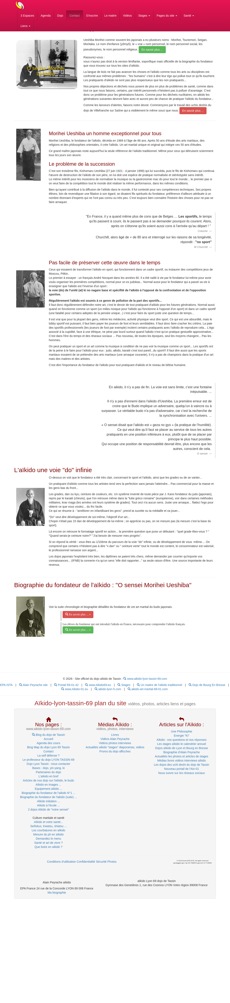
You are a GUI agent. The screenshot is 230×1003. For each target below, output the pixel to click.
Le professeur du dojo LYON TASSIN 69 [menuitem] (48, 759)
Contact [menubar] (74, 15)
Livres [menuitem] (115, 734)
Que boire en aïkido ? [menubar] (48, 847)
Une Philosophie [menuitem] (181, 731)
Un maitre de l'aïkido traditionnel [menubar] (159, 685)
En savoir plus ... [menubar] (152, 49)
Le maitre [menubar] (110, 15)
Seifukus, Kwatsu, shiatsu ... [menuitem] (48, 826)
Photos (112, 861)
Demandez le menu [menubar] (48, 838)
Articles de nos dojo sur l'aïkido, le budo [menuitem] (48, 780)
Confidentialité (86, 861)
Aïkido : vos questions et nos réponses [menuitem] (182, 739)
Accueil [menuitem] (48, 739)
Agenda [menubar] (46, 15)
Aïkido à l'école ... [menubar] (48, 805)
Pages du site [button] (167, 15)
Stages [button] (144, 15)
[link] (28, 155)
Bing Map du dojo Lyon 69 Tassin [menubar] (48, 747)
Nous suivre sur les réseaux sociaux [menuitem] (181, 773)
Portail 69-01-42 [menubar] (66, 685)
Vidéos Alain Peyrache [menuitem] (115, 739)
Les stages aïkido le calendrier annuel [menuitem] (181, 744)
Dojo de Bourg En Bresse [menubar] (207, 685)
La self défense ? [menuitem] (48, 755)
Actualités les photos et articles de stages (181, 756)
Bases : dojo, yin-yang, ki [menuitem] (48, 768)
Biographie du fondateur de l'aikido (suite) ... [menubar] (48, 797)
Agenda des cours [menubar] (48, 743)
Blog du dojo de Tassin (48, 734)
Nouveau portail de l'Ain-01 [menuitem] (181, 768)
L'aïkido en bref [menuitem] (48, 776)
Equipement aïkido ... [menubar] (48, 788)
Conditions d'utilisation (61, 861)
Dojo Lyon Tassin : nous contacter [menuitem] (48, 763)
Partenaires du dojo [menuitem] (48, 772)
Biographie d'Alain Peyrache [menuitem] (181, 752)
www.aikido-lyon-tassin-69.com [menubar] (145, 678)
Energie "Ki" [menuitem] (181, 735)
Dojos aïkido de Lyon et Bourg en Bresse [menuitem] (181, 748)
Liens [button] (25, 26)
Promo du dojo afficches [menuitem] (115, 751)
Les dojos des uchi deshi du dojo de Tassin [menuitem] (181, 764)
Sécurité (101, 861)
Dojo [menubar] (60, 15)
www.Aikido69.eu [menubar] (98, 685)
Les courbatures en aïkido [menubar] (48, 830)
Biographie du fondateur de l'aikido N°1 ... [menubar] (48, 793)
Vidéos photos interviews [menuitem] (115, 743)
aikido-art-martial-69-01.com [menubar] (148, 689)
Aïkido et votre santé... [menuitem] (48, 822)
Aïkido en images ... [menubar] (48, 784)
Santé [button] (189, 15)
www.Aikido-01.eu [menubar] (74, 689)
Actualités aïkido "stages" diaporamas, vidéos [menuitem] (115, 747)
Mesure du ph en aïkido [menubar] (48, 834)
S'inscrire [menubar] (92, 15)
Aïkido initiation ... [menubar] (48, 801)
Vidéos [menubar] (127, 15)
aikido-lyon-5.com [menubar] (108, 689)
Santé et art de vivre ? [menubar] (48, 842)
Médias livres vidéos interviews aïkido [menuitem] (181, 760)
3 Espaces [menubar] (27, 15)
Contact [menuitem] (48, 751)
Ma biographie (57, 892)
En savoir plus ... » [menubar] (78, 614)
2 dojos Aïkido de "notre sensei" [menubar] (48, 809)
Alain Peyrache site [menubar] (33, 685)
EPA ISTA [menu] (6, 685)
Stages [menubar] (123, 685)
